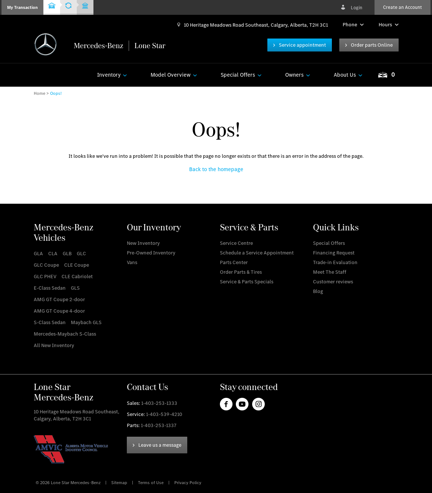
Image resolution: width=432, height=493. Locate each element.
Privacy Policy (187, 483)
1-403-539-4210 (164, 414)
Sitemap (119, 483)
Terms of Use (151, 483)
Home (39, 93)
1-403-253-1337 (159, 425)
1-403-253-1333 (159, 403)
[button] (22, 7)
